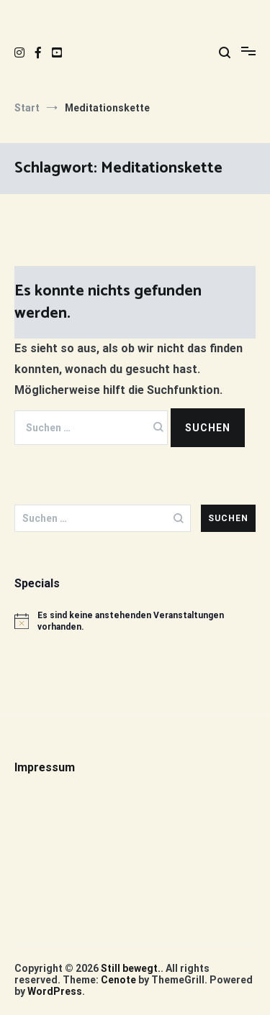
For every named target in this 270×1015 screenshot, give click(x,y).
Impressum (44, 767)
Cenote (118, 980)
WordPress (54, 991)
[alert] (135, 621)
